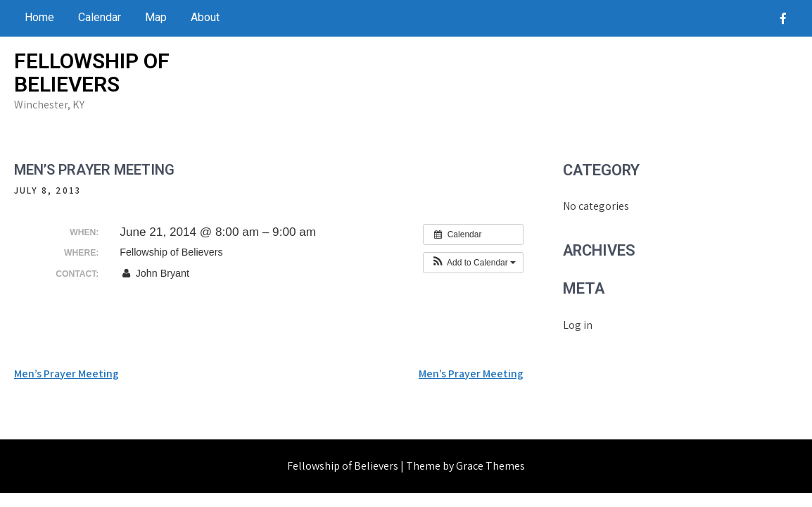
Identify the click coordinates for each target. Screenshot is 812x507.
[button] (473, 263)
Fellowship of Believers (92, 72)
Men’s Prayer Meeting (66, 373)
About (205, 17)
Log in (577, 325)
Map (156, 17)
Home (39, 17)
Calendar (99, 17)
